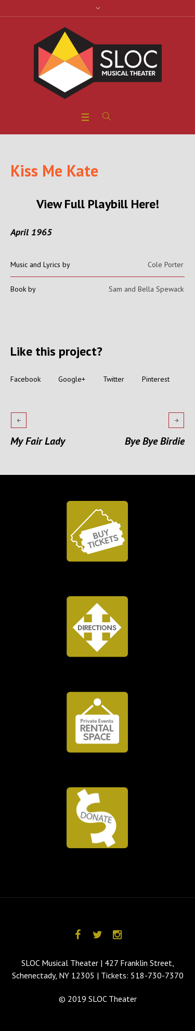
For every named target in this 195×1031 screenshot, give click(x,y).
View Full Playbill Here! (97, 204)
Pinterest (156, 379)
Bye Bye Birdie (155, 441)
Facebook (25, 379)
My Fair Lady (37, 441)
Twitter (113, 379)
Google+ (71, 379)
